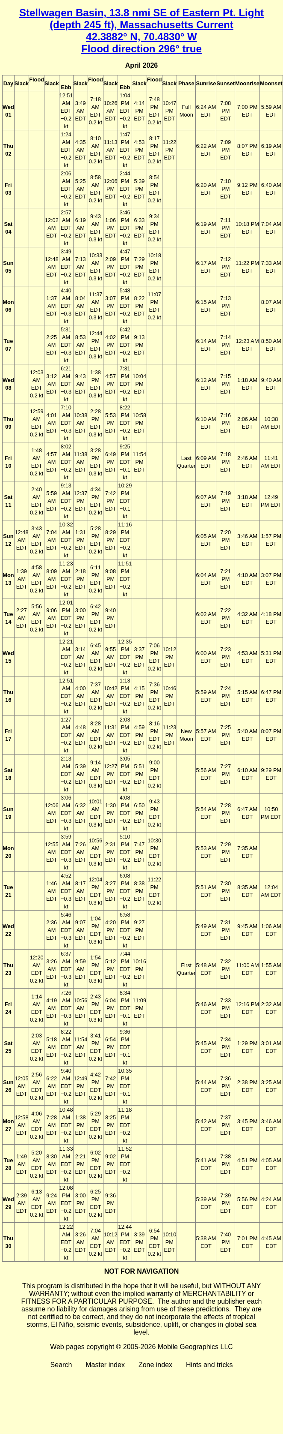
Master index (105, 1364)
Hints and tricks (209, 1364)
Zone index (155, 1364)
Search (61, 1364)
